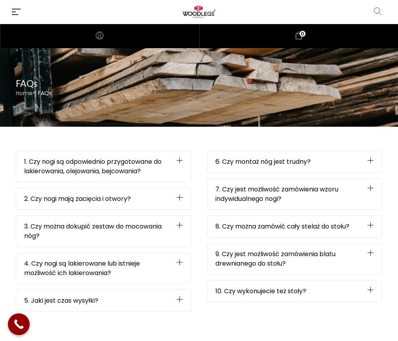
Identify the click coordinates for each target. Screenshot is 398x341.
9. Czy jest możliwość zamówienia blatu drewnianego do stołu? (275, 258)
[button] (103, 166)
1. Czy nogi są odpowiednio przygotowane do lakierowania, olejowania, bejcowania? (93, 166)
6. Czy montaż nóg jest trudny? (263, 161)
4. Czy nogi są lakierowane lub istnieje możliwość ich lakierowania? (82, 268)
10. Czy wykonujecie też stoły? (260, 291)
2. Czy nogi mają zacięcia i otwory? (77, 198)
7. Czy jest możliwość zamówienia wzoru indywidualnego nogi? (276, 194)
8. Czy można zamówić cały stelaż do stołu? (282, 226)
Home (24, 93)
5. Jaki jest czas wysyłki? (61, 300)
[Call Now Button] (19, 324)
